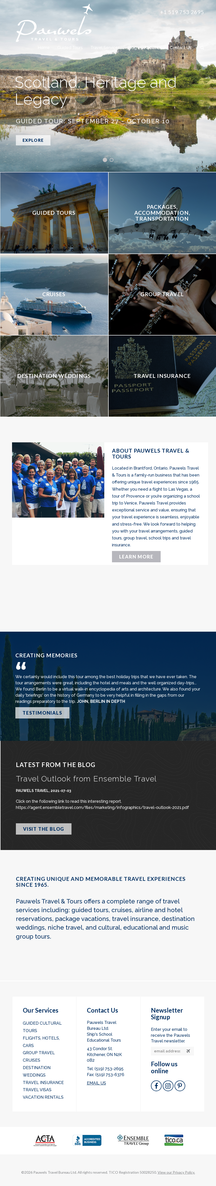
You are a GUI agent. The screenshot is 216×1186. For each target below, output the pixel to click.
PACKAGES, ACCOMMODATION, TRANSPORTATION (162, 212)
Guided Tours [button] (70, 47)
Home (44, 47)
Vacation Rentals (43, 1097)
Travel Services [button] (105, 47)
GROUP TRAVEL (162, 294)
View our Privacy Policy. (176, 1172)
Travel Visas (37, 1089)
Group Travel (39, 1052)
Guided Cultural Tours (42, 1027)
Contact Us (180, 47)
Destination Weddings (36, 1071)
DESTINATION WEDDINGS (54, 375)
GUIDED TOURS (54, 212)
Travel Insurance (43, 1082)
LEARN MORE (136, 556)
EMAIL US (96, 1083)
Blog (132, 47)
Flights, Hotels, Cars (41, 1042)
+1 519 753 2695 (182, 12)
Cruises (31, 1060)
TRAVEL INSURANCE (162, 375)
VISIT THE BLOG (43, 829)
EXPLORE (33, 140)
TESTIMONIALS (42, 713)
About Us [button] (153, 47)
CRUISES (53, 294)
